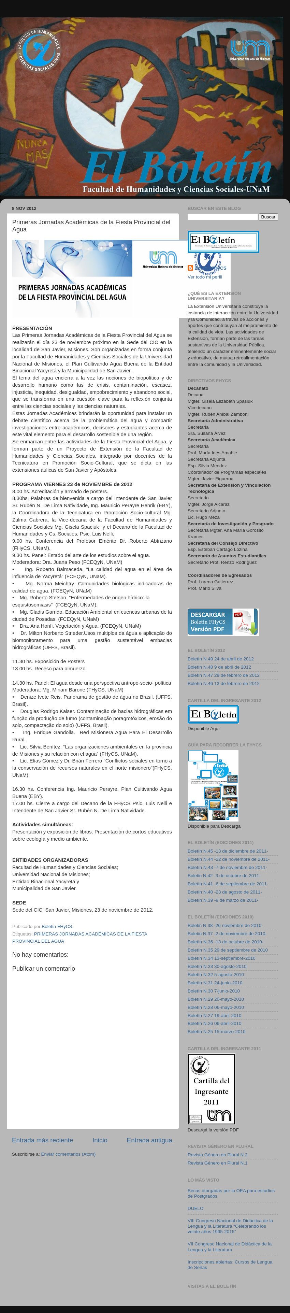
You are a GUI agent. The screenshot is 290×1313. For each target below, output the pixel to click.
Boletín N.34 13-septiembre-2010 (222, 958)
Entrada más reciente (42, 1140)
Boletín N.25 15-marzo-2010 (217, 1031)
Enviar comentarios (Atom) (68, 1154)
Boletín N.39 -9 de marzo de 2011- (223, 900)
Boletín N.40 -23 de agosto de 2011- (225, 892)
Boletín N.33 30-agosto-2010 (217, 966)
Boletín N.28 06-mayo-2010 (216, 1007)
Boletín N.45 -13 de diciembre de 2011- (228, 851)
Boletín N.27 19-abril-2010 (215, 1015)
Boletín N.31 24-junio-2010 (215, 982)
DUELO (196, 1208)
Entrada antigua (149, 1140)
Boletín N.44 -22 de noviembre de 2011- (229, 859)
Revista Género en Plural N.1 (218, 1163)
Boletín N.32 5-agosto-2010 (216, 974)
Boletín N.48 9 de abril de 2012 (219, 667)
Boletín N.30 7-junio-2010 (214, 991)
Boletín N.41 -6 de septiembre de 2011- (228, 883)
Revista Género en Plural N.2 (218, 1154)
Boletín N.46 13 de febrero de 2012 (224, 683)
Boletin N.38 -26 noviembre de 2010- (225, 925)
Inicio (99, 1140)
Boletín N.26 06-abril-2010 (215, 1023)
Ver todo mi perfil (205, 277)
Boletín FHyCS (210, 268)
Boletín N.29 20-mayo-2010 (216, 999)
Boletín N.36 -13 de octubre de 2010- (225, 941)
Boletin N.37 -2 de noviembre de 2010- (227, 933)
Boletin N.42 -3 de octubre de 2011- (224, 875)
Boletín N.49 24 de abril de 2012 (221, 658)
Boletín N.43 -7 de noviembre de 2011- (227, 867)
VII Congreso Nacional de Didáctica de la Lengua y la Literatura (230, 1246)
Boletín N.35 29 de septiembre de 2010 (228, 950)
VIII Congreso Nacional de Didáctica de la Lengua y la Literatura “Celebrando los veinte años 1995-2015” (230, 1226)
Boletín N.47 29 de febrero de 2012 (224, 675)
